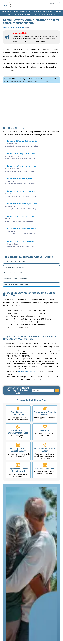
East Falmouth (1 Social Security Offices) (16, 284)
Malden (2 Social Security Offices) (14, 261)
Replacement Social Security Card (18, 469)
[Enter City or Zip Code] (43, 390)
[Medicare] (45, 427)
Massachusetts (20, 27)
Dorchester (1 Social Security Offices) (15, 279)
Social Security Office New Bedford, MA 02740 (22, 141)
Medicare (29, 3)
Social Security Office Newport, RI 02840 (20, 216)
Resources (43, 3)
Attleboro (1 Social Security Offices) (15, 267)
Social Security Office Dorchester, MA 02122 (21, 229)
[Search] (57, 390)
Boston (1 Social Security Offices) (14, 273)
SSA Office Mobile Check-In (28, 371)
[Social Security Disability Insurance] (18, 427)
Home (5, 27)
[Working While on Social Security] (18, 445)
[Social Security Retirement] (18, 408)
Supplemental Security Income (45, 413)
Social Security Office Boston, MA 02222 (20, 241)
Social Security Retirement (18, 413)
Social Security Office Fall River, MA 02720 (20, 166)
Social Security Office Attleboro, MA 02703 (21, 204)
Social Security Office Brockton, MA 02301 (20, 191)
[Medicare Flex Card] (45, 465)
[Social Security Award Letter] (45, 445)
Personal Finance (36, 4)
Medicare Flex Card (44, 468)
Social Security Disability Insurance (18, 431)
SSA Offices (11, 5)
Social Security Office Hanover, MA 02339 (20, 179)
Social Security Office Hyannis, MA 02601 (20, 153)
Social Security (19, 3)
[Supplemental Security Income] (45, 408)
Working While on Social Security (18, 449)
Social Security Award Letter (45, 449)
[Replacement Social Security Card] (18, 465)
